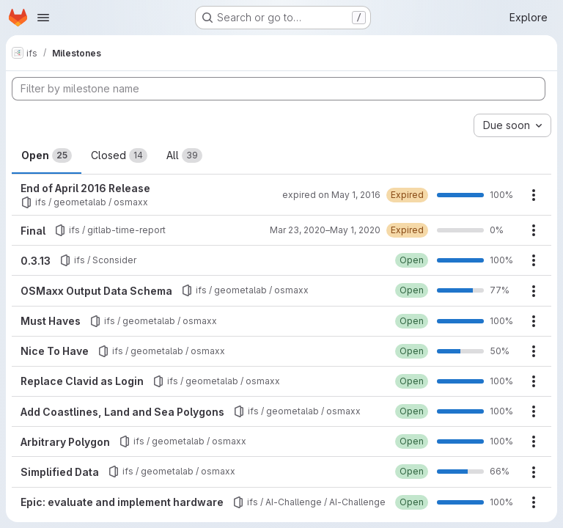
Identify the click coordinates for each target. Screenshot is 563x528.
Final (33, 230)
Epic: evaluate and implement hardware (122, 502)
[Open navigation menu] (43, 17)
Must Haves (51, 321)
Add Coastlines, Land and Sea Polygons (122, 412)
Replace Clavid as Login (82, 381)
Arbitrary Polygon (65, 442)
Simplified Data (60, 472)
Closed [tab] (119, 155)
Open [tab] (46, 155)
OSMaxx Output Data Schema (96, 291)
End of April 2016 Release (85, 188)
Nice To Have (55, 351)
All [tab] (184, 155)
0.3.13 (36, 260)
